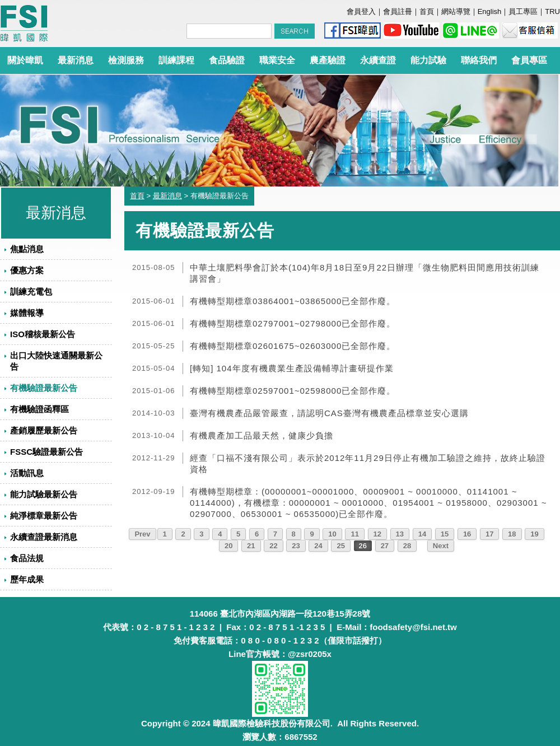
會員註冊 (397, 11)
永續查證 (378, 60)
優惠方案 (27, 270)
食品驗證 (227, 60)
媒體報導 (27, 313)
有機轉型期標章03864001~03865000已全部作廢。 (292, 301)
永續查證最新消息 (43, 537)
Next (441, 546)
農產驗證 (328, 60)
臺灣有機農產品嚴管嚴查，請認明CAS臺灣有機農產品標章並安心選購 (329, 413)
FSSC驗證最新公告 (46, 451)
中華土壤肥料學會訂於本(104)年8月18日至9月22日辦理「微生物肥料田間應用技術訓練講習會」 (364, 273)
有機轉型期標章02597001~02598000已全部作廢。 (292, 390)
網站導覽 (455, 11)
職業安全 (277, 60)
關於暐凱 (25, 60)
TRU (552, 11)
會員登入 (361, 11)
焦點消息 (27, 249)
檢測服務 (126, 60)
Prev (142, 534)
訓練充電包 (31, 291)
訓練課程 (176, 60)
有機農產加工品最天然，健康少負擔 (261, 435)
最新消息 (76, 60)
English (490, 11)
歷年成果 (27, 579)
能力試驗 (428, 60)
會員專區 (529, 60)
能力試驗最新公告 (43, 494)
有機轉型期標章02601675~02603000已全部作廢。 (292, 346)
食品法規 (27, 558)
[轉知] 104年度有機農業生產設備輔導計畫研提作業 (292, 368)
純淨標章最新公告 (43, 515)
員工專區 (523, 11)
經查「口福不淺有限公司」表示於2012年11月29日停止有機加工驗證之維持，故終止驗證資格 (367, 463)
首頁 (426, 11)
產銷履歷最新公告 (43, 430)
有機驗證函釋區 (39, 409)
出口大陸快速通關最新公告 (56, 361)
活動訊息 (27, 473)
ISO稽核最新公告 (42, 334)
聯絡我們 (479, 60)
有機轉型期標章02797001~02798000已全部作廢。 (292, 323)
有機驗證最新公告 (43, 388)
